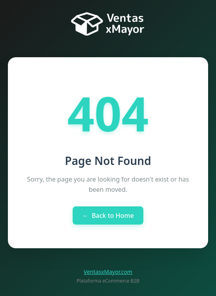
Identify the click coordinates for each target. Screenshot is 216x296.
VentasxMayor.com (108, 271)
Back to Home (108, 215)
